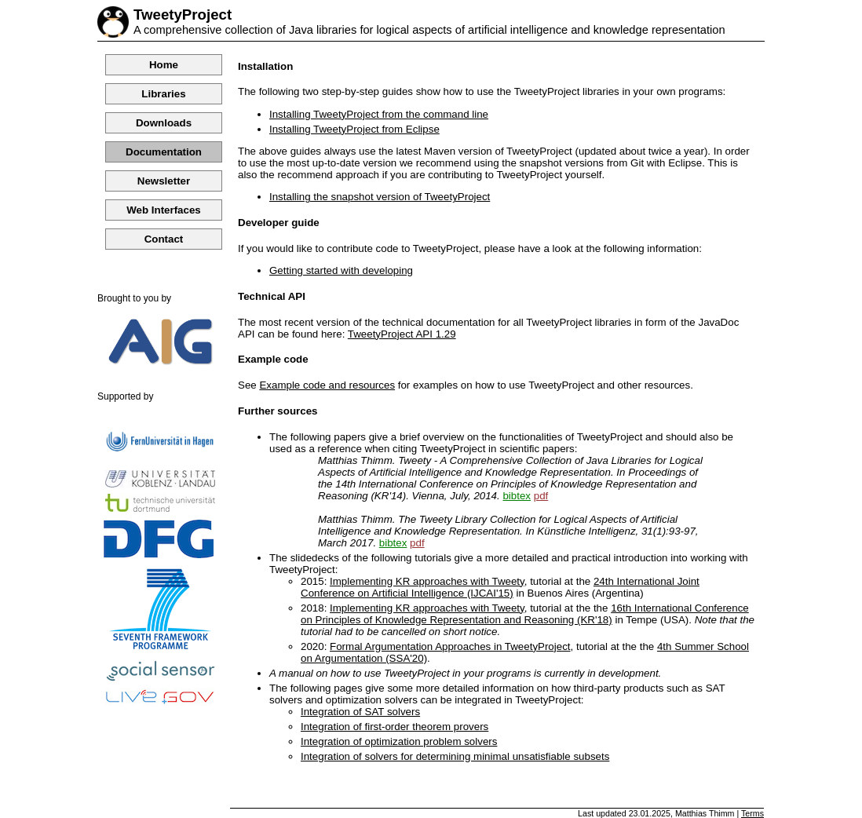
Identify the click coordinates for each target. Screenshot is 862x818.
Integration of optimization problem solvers (399, 741)
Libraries (163, 94)
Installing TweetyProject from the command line (378, 114)
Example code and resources (327, 385)
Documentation (164, 152)
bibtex (516, 496)
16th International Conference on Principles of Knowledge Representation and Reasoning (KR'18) (525, 614)
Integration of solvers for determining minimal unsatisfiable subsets (455, 756)
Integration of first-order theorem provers (394, 726)
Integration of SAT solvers (360, 712)
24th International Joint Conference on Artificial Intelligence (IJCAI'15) (500, 587)
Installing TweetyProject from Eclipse (354, 129)
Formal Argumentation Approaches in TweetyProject (450, 646)
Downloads (164, 123)
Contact (164, 239)
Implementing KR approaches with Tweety (427, 581)
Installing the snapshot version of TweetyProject (379, 197)
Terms (752, 813)
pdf (541, 496)
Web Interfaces (163, 210)
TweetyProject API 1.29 (402, 334)
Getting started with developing (341, 270)
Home (163, 65)
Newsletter (163, 181)
